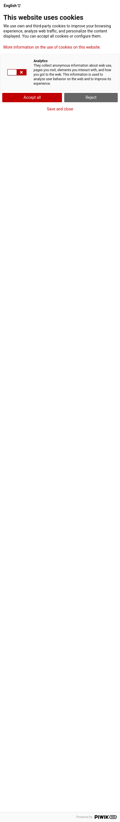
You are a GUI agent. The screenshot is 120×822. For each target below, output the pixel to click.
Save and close (60, 109)
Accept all (32, 97)
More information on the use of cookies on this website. (52, 47)
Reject (91, 97)
